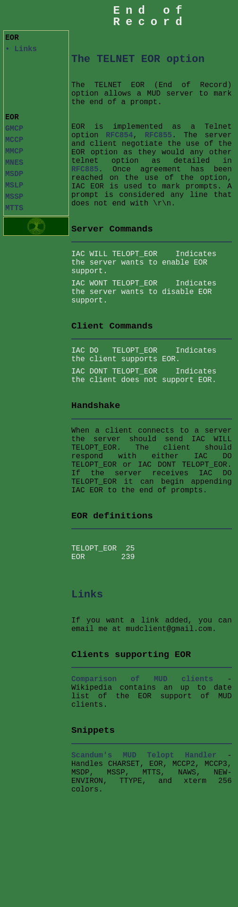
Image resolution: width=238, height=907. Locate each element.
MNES (14, 163)
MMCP (14, 151)
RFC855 (158, 135)
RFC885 (85, 169)
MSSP (14, 197)
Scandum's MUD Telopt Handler (144, 759)
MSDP (14, 174)
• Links (21, 49)
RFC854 (119, 135)
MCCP (14, 140)
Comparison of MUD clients (142, 683)
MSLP (14, 185)
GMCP (14, 128)
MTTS (14, 208)
